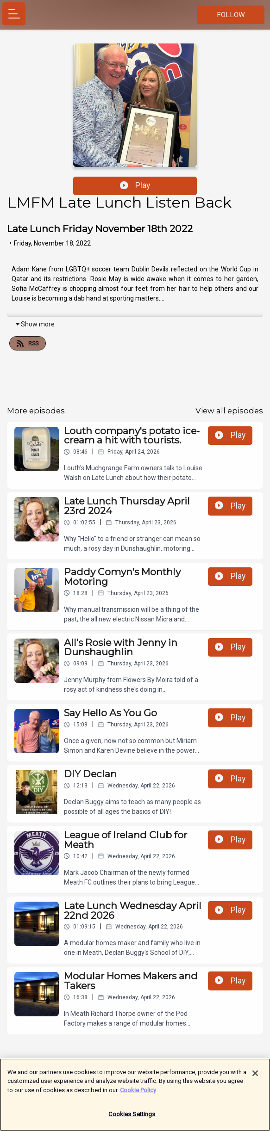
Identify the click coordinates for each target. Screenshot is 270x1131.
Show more (34, 324)
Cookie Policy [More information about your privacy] (138, 1094)
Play (135, 185)
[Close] (255, 1077)
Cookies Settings (131, 1118)
